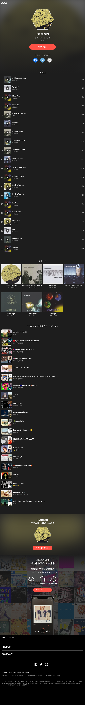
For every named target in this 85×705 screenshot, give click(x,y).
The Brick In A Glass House (74, 286)
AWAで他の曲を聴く (42, 548)
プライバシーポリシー (18, 676)
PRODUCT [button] (7, 646)
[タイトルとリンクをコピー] (49, 60)
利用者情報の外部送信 (35, 676)
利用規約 (4, 676)
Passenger (53, 314)
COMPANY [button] (7, 654)
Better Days (11, 314)
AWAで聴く (42, 47)
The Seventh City (11, 286)
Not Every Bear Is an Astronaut (32, 286)
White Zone (53, 286)
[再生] (7, 79)
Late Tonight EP (32, 314)
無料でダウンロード (42, 590)
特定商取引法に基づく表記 (54, 676)
